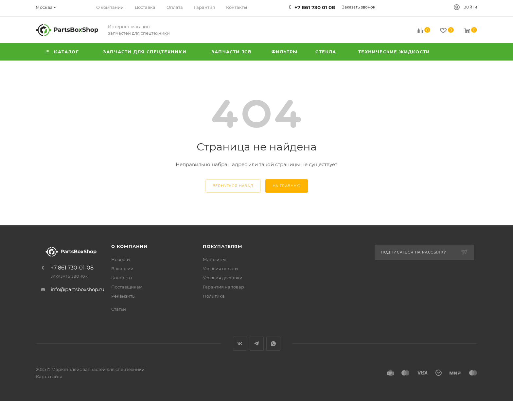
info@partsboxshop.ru (77, 289)
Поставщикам (126, 286)
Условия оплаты (220, 268)
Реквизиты (123, 296)
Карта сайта (49, 376)
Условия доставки (222, 277)
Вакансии (122, 268)
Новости (120, 259)
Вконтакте (240, 344)
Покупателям (222, 246)
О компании (129, 246)
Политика (214, 296)
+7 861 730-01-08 (72, 267)
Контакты (121, 277)
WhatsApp (273, 344)
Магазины (214, 259)
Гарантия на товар (223, 286)
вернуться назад (233, 185)
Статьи (118, 309)
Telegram (257, 344)
